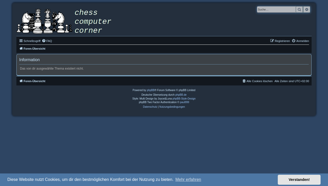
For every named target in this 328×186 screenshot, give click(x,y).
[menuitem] (47, 41)
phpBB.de (181, 94)
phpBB (151, 90)
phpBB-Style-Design (184, 98)
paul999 (184, 102)
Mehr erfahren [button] (188, 179)
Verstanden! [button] (299, 180)
